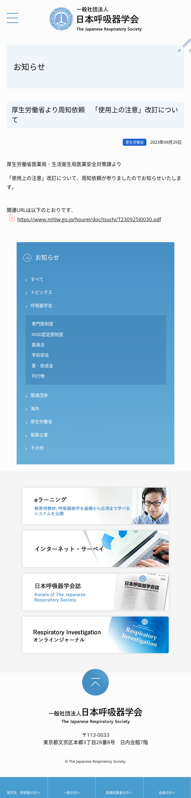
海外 (35, 408)
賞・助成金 (42, 366)
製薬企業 (39, 435)
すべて (37, 279)
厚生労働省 (41, 421)
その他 (37, 448)
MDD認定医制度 (47, 334)
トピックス (41, 292)
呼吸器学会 (41, 305)
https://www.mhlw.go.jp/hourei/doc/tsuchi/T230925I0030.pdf (89, 219)
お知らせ (47, 257)
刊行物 (38, 376)
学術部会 (40, 355)
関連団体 (39, 395)
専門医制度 (42, 324)
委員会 (38, 345)
